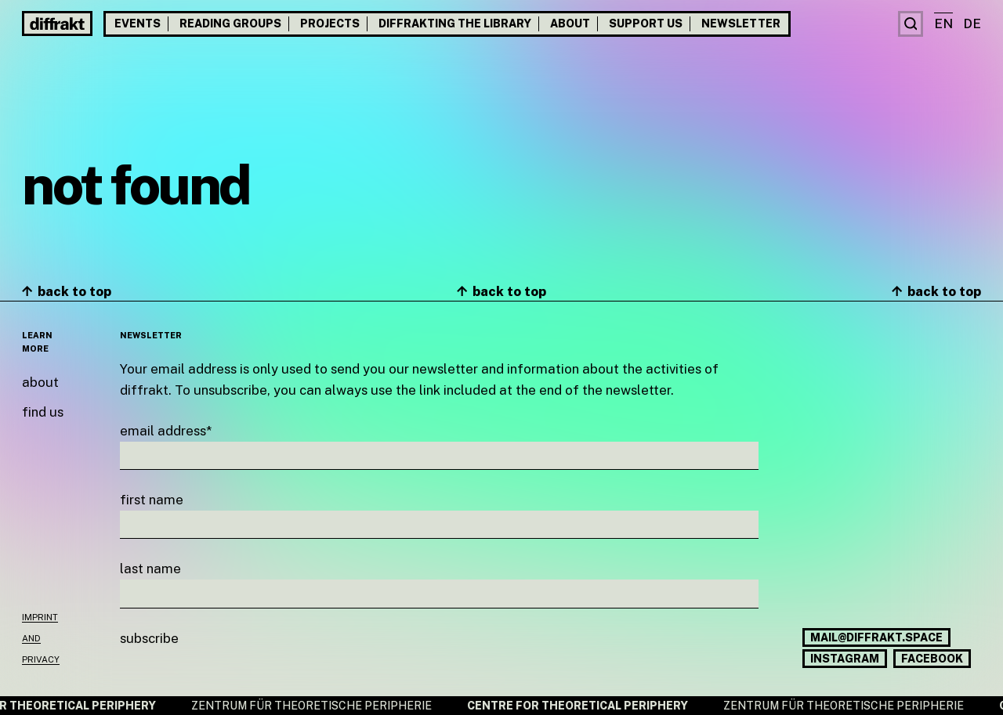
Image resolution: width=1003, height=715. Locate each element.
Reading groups (230, 23)
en (943, 23)
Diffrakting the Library (454, 23)
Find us (42, 412)
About (570, 23)
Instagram (844, 658)
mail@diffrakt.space (876, 637)
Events (137, 23)
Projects (330, 23)
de (972, 23)
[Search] (911, 23)
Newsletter (740, 23)
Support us (646, 23)
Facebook (932, 658)
